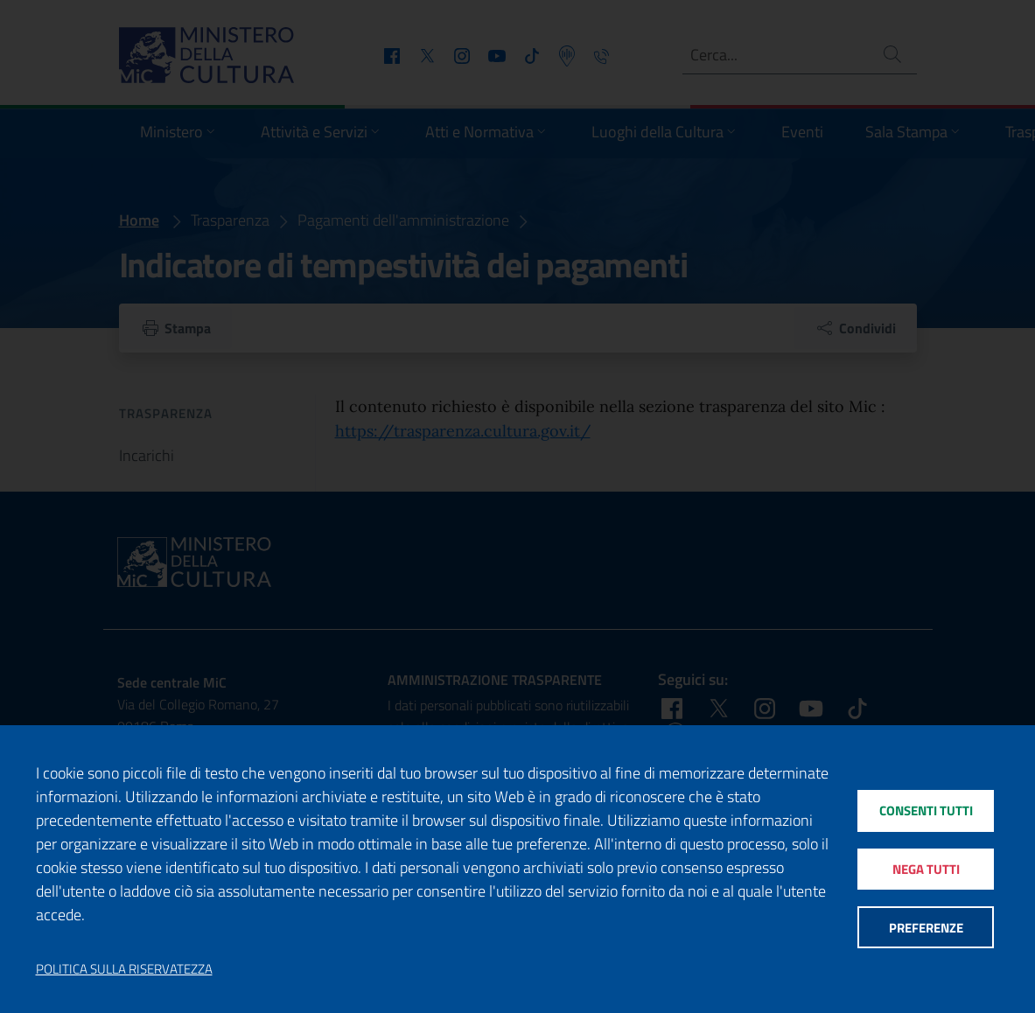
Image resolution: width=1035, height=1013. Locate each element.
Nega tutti (926, 869)
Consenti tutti (926, 810)
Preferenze (926, 928)
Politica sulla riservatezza (124, 969)
